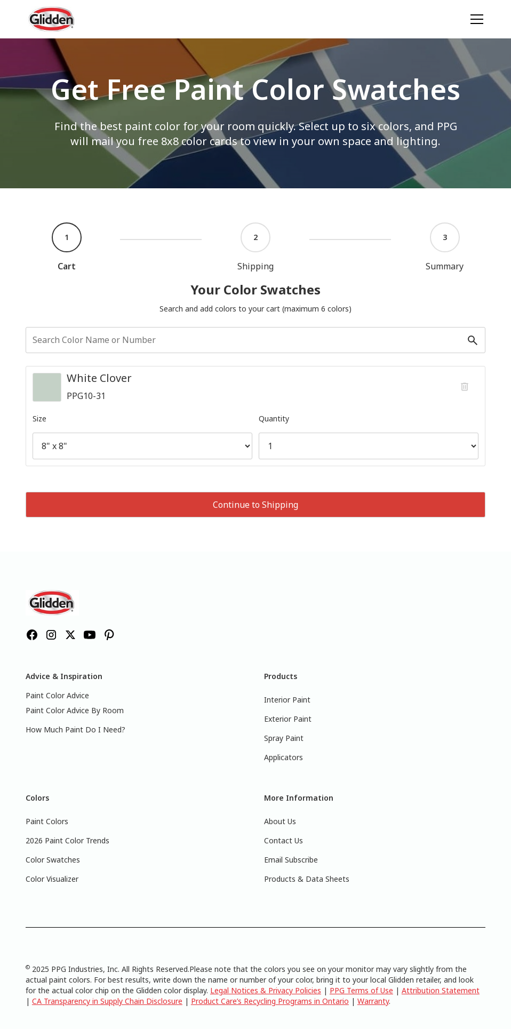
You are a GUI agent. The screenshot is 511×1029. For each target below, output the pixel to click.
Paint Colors (47, 821)
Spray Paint (284, 738)
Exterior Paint (288, 719)
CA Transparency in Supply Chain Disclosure (107, 1001)
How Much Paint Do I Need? (75, 729)
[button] (474, 19)
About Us (280, 821)
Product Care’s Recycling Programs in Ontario (270, 1001)
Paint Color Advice (57, 695)
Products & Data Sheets (306, 879)
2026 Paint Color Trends (67, 840)
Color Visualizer (52, 879)
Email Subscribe (291, 860)
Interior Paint (287, 700)
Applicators (283, 757)
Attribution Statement (441, 990)
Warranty (373, 1001)
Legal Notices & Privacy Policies (265, 990)
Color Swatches (53, 860)
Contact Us (283, 840)
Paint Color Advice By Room (75, 710)
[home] (52, 19)
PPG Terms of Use (361, 990)
